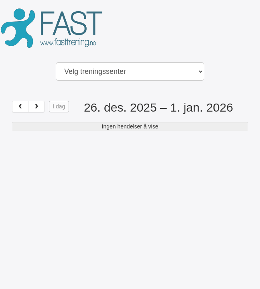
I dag (59, 106)
